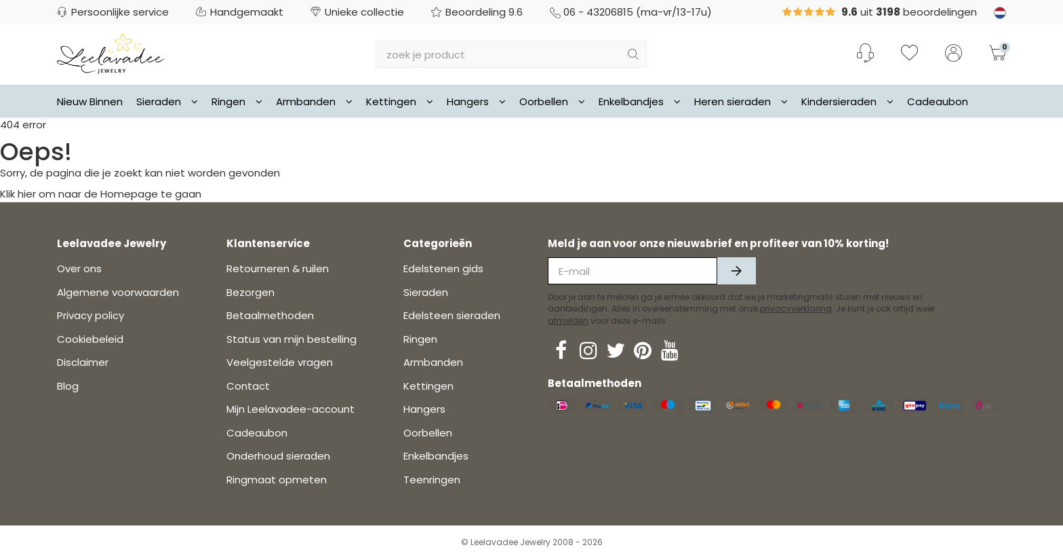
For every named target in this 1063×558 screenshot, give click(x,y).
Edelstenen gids (443, 268)
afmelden (568, 321)
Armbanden (314, 101)
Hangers (476, 101)
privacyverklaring (796, 308)
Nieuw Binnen (90, 101)
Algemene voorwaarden (118, 292)
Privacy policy (90, 315)
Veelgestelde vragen (279, 362)
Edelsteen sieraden (451, 315)
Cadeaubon (937, 101)
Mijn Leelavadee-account (290, 409)
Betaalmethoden (270, 315)
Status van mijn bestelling (291, 339)
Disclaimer (82, 362)
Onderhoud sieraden (278, 456)
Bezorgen (250, 292)
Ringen (237, 101)
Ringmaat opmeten (276, 479)
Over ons (79, 268)
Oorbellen (552, 101)
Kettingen (399, 101)
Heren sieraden (741, 101)
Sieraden (167, 101)
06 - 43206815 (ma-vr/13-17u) (631, 12)
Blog (68, 386)
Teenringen (431, 479)
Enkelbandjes (640, 101)
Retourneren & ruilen (277, 268)
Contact (248, 386)
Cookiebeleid (90, 339)
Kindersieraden (847, 101)
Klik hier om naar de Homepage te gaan (100, 194)
